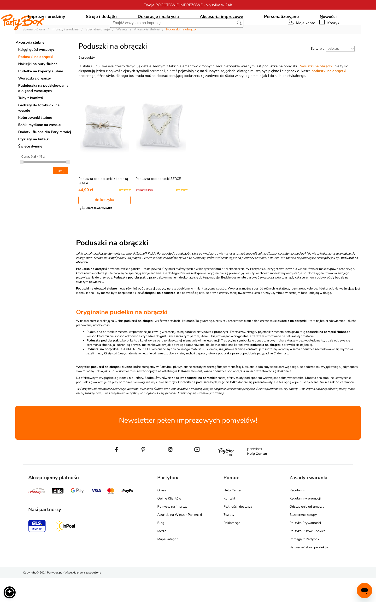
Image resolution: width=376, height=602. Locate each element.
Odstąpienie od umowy (306, 530)
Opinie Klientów (169, 522)
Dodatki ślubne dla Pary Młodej (44, 153)
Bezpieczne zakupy (303, 538)
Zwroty (228, 538)
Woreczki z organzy (34, 100)
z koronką (110, 365)
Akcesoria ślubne (30, 64)
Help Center (232, 514)
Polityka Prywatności (305, 547)
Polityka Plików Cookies (307, 555)
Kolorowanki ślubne (35, 139)
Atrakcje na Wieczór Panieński (179, 538)
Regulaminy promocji (305, 522)
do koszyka (104, 222)
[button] (9, 592)
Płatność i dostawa (237, 530)
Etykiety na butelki (34, 161)
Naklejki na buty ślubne (38, 85)
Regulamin (297, 514)
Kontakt (229, 522)
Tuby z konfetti (30, 119)
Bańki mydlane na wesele (39, 146)
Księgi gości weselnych (37, 71)
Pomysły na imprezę (172, 530)
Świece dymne (30, 168)
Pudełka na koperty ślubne (40, 93)
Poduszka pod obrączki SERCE (158, 200)
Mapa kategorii (168, 563)
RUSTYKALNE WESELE (119, 373)
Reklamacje (231, 547)
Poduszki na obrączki (35, 78)
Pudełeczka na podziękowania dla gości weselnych (43, 110)
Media (161, 555)
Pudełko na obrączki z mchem (107, 356)
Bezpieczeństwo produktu (308, 571)
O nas (161, 514)
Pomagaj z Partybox (304, 563)
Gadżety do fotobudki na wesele (38, 130)
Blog (160, 547)
